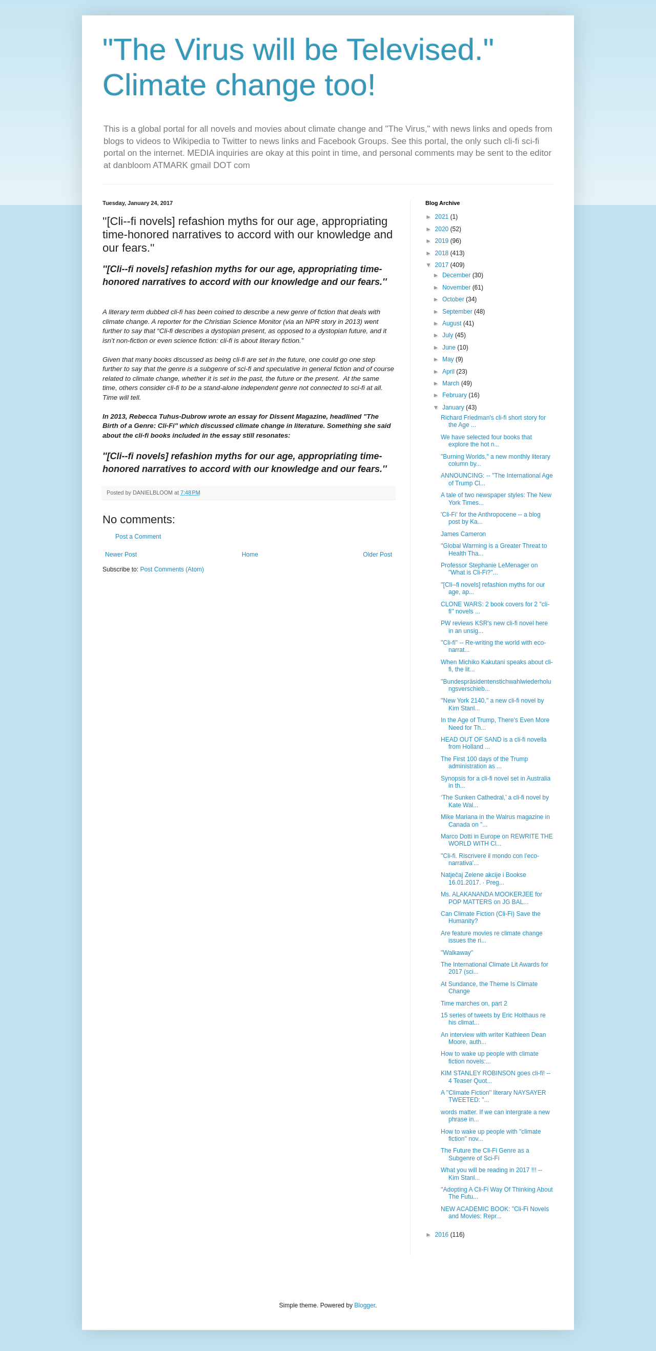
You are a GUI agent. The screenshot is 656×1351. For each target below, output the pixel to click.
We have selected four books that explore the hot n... (486, 441)
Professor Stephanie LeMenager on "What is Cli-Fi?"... (489, 569)
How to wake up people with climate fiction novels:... (490, 1057)
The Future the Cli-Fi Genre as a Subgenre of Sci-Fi (485, 1154)
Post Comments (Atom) (172, 569)
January (454, 407)
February (455, 395)
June (449, 347)
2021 (442, 216)
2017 (442, 265)
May (449, 359)
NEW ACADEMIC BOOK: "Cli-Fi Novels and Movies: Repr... (495, 1212)
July (448, 335)
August (452, 323)
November (457, 287)
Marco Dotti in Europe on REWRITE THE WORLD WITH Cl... (497, 840)
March (451, 383)
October (454, 299)
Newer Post (121, 554)
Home (250, 554)
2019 (442, 240)
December (457, 275)
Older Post (377, 554)
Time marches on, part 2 (474, 1003)
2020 (442, 229)
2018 (442, 253)
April (449, 371)
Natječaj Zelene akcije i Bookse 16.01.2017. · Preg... (483, 878)
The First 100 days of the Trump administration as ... (484, 762)
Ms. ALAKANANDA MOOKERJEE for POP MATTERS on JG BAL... (491, 898)
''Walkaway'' (457, 952)
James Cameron (463, 534)
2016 (442, 1234)
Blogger (364, 1305)
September (458, 311)
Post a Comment (138, 536)
